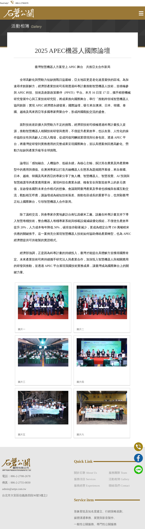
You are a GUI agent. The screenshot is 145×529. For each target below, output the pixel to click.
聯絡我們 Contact (119, 485)
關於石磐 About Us (85, 472)
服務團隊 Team (118, 472)
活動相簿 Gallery (119, 479)
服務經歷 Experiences (87, 485)
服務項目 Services (85, 479)
